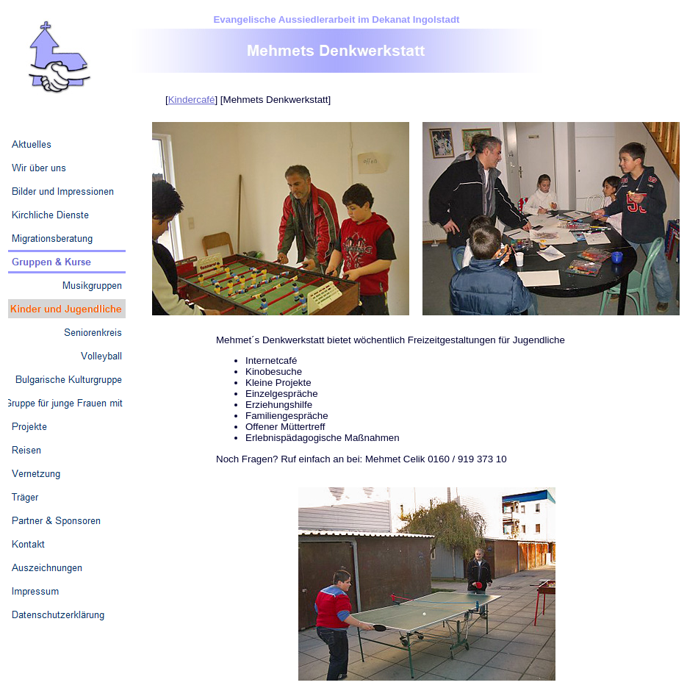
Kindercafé (191, 99)
